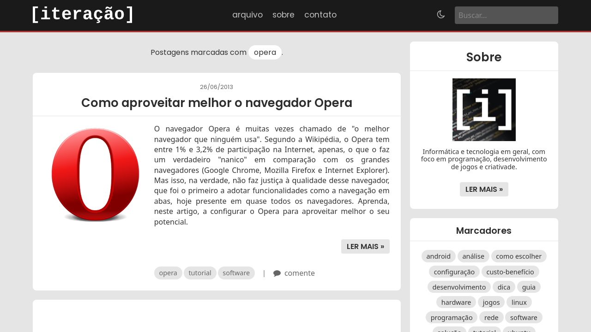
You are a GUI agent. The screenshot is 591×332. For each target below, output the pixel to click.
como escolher (519, 256)
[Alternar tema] (441, 15)
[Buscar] (506, 15)
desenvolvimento (459, 286)
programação (452, 317)
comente (299, 273)
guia (529, 286)
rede (491, 317)
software (236, 272)
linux (519, 301)
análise (473, 256)
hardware (456, 301)
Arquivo (247, 14)
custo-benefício (510, 271)
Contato (320, 14)
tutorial (199, 272)
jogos (491, 301)
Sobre (283, 14)
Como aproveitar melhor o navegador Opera (216, 103)
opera (265, 52)
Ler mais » (365, 246)
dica (504, 286)
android (438, 256)
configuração (454, 271)
